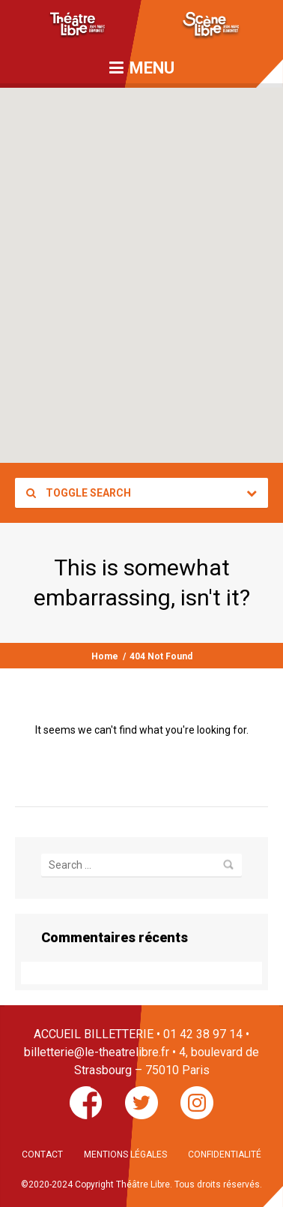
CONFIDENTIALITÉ (224, 1154)
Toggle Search (78, 493)
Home (104, 656)
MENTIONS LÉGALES (125, 1154)
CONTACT (42, 1154)
